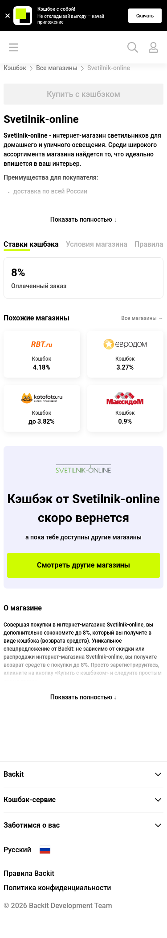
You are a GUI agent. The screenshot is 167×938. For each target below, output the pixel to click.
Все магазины (56, 68)
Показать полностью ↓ (83, 219)
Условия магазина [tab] (96, 244)
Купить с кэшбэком (83, 94)
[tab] (83, 774)
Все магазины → (142, 318)
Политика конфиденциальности (57, 887)
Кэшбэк (15, 68)
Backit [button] (83, 774)
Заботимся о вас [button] (83, 825)
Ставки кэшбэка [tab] (31, 244)
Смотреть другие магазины (83, 565)
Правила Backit (29, 873)
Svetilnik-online (108, 68)
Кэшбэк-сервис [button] (83, 799)
